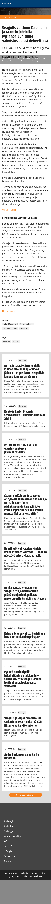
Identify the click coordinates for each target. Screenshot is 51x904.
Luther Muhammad (10, 324)
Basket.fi (6, 17)
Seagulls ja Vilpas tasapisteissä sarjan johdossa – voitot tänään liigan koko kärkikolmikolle (23, 722)
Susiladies (9, 826)
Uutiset (16, 17)
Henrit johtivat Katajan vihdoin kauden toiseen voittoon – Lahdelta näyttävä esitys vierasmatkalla (25, 552)
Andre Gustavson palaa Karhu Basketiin (21, 756)
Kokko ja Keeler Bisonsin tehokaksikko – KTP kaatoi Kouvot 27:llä (24, 415)
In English (8, 851)
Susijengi (8, 821)
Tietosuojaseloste (33, 876)
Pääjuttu (16, 342)
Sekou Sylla (23, 328)
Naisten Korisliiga (12, 836)
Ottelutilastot (9, 209)
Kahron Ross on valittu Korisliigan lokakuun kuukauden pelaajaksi (24, 635)
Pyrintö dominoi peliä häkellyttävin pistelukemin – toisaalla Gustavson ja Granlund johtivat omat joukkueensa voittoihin (23, 679)
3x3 (5, 841)
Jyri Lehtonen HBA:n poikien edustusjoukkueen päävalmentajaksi (20, 449)
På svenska (9, 856)
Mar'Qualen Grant (10, 328)
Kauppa (7, 861)
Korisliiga (6, 342)
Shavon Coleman (26, 324)
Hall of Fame (10, 846)
